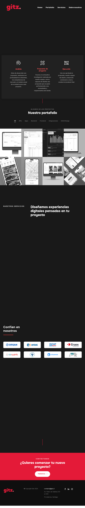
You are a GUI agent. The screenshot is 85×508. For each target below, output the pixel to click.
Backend (34, 121)
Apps (26, 121)
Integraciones (53, 121)
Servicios (61, 7)
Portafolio (50, 7)
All (15, 121)
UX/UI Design (65, 121)
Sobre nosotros (75, 7)
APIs (20, 121)
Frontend (43, 121)
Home (39, 7)
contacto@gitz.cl (49, 491)
